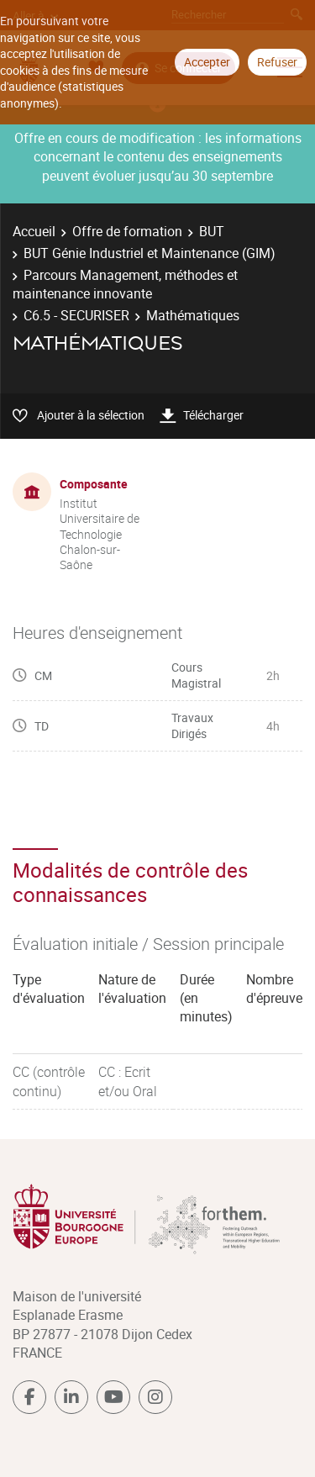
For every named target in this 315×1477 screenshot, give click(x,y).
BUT (211, 231)
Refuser (277, 62)
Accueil (34, 231)
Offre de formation (127, 231)
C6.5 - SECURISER (76, 315)
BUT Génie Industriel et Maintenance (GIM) (150, 253)
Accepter (207, 62)
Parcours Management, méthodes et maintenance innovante (125, 284)
